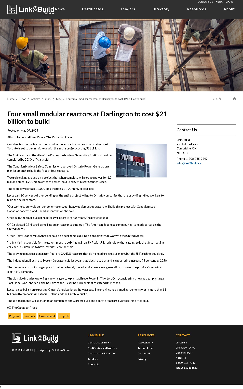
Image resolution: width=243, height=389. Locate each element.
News (219, 1)
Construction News (99, 342)
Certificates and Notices (102, 348)
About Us (93, 364)
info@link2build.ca (189, 163)
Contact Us (205, 1)
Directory (161, 9)
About (229, 9)
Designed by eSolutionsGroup (53, 350)
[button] (213, 98)
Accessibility (145, 342)
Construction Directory (102, 353)
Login (229, 1)
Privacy (142, 358)
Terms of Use (145, 348)
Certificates (92, 9)
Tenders (128, 9)
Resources (196, 9)
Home (11, 98)
